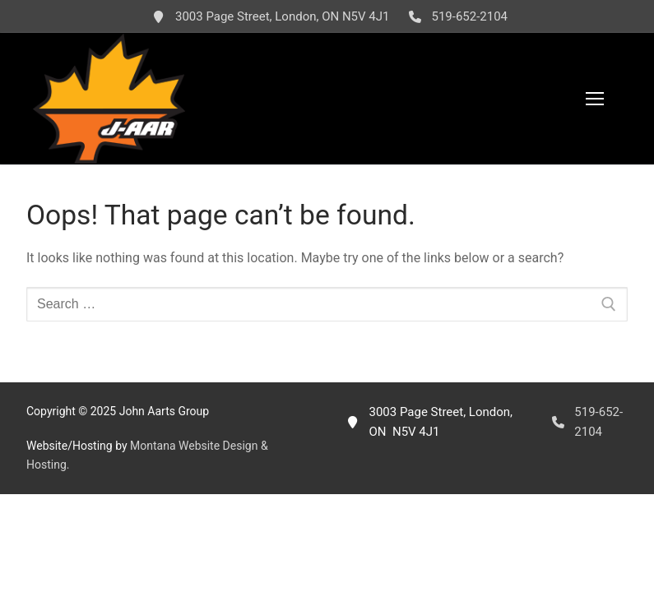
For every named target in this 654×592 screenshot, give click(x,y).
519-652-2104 (455, 16)
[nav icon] (594, 98)
